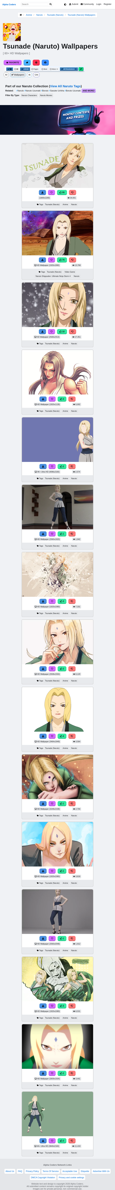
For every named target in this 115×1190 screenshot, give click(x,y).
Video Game (70, 272)
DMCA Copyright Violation (43, 1177)
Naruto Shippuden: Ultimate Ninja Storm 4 (53, 276)
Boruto (45, 91)
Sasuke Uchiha (57, 91)
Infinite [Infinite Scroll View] (25, 69)
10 (62, 331)
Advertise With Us (101, 1171)
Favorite (12, 62)
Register (107, 4)
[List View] (16, 69)
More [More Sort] (54, 69)
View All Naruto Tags (65, 86)
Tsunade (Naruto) (55, 15)
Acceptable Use (69, 1171)
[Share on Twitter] (27, 62)
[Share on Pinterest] (36, 62)
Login (98, 4)
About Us (10, 1171)
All (6, 75)
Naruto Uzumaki (32, 91)
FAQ (20, 1171)
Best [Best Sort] (44, 69)
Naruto (39, 15)
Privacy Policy (32, 1171)
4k (29, 75)
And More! (89, 91)
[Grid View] (9, 69)
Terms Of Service (51, 1171)
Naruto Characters (29, 95)
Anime (29, 15)
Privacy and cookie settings (71, 1177)
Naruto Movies (46, 95)
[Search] (51, 4)
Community (87, 4)
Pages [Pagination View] (34, 69)
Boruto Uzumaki (73, 91)
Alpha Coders (9, 4)
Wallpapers (17, 75)
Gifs (36, 75)
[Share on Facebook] (45, 62)
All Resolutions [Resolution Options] (69, 69)
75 (62, 260)
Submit (73, 4)
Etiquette (85, 1171)
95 (62, 192)
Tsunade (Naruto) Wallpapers (81, 15)
